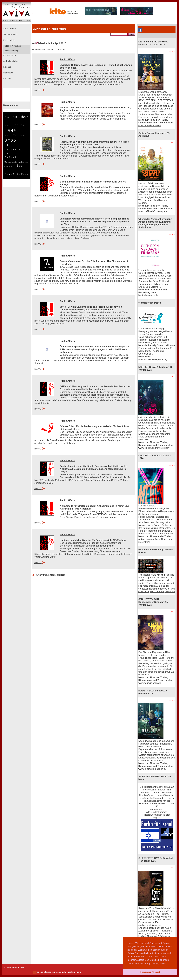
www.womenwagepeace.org (152, 359)
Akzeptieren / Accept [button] (150, 972)
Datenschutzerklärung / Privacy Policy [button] (147, 963)
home (78, 972)
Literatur (7, 67)
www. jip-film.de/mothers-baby (153, 448)
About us (7, 78)
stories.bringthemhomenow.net (154, 588)
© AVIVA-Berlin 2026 (14, 967)
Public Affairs (9, 40)
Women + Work (10, 34)
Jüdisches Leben (11, 61)
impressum (57, 972)
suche (40, 972)
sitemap (47, 972)
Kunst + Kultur (9, 55)
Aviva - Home (9, 29)
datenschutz (69, 972)
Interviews (8, 73)
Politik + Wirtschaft (12, 46)
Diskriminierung (10, 51)
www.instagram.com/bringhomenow (156, 591)
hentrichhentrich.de (148, 295)
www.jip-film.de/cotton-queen (153, 211)
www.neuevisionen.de (149, 125)
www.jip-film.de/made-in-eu (152, 769)
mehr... (38, 90)
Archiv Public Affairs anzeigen (50, 575)
